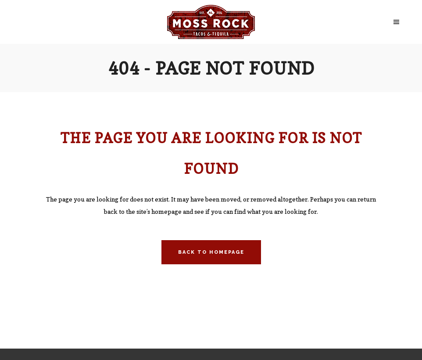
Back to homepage (211, 252)
